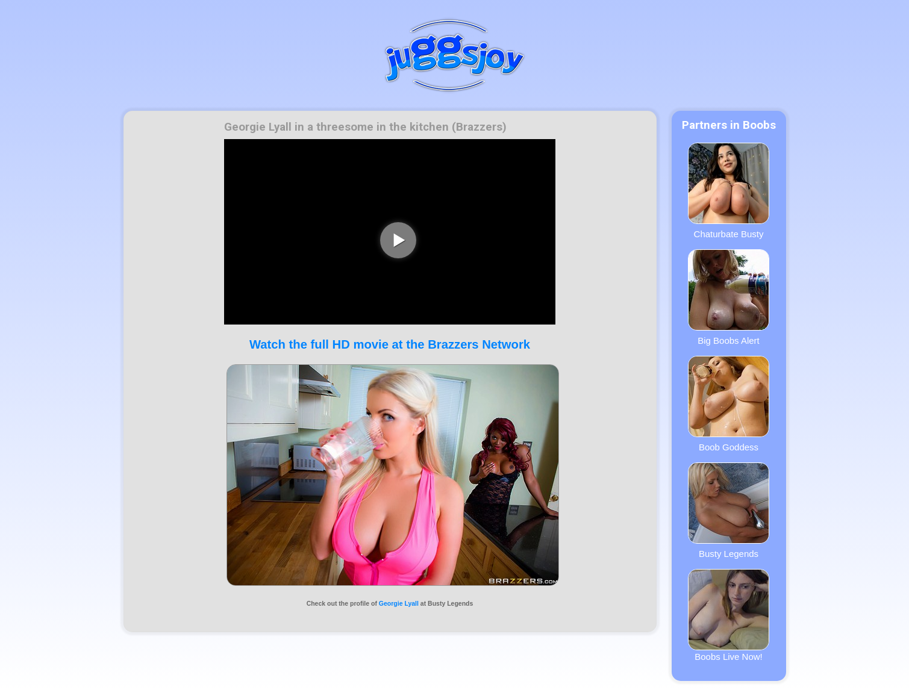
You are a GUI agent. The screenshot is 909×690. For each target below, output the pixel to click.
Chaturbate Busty (728, 191)
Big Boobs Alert (728, 297)
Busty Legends (728, 510)
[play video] (398, 240)
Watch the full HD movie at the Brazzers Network (389, 344)
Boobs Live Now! (728, 615)
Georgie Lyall (399, 603)
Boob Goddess (728, 404)
